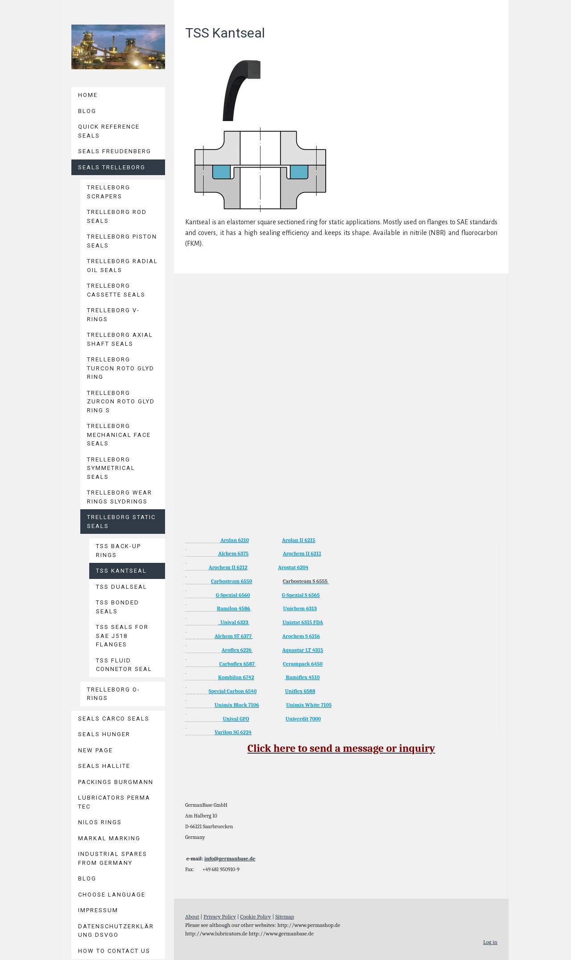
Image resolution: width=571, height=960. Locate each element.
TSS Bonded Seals (117, 607)
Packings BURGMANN (115, 782)
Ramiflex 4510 (303, 677)
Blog (87, 111)
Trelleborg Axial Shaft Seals (120, 339)
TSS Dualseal (121, 586)
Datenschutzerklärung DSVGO (116, 931)
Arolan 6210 (234, 540)
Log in (490, 942)
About (192, 916)
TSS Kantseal (121, 570)
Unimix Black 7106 (237, 705)
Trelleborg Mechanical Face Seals (119, 435)
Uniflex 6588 (300, 691)
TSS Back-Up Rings (118, 550)
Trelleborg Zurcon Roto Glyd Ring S (121, 402)
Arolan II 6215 (298, 540)
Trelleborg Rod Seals (117, 216)
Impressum (98, 910)
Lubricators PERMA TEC (114, 802)
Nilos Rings (100, 822)
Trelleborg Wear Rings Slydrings (119, 497)
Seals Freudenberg (114, 151)
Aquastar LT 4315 (302, 650)
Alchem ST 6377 (233, 636)
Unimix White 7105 (308, 705)
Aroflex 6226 (237, 650)
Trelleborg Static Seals (121, 521)
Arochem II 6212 (228, 567)
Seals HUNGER (104, 734)
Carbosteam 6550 (231, 581)
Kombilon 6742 (236, 677)
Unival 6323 (233, 622)
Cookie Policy (255, 916)
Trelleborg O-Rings (113, 694)
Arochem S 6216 (301, 636)
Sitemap (284, 916)
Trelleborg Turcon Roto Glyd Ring (120, 368)
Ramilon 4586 (233, 608)
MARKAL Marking (109, 838)
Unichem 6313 (300, 608)
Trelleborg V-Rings (113, 315)
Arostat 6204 (293, 567)
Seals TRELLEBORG (111, 167)
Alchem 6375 (233, 553)
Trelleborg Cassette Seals (116, 290)
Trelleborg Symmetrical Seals (111, 468)
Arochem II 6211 (302, 553)
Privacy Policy (219, 916)
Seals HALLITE (104, 766)
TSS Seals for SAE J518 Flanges (122, 636)
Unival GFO (236, 719)
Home (88, 95)
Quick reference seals (109, 131)
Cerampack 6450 (303, 664)
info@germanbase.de (229, 858)
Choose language (111, 894)
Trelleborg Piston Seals (122, 241)
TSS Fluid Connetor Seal (124, 665)
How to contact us (114, 950)
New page (95, 750)
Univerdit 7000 (303, 719)
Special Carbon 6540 (233, 691)
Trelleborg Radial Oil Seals (122, 265)
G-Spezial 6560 (233, 595)
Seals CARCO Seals (113, 718)
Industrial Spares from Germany (112, 858)
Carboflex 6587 (237, 664)
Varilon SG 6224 (233, 732)
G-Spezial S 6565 (301, 595)
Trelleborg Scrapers (108, 192)
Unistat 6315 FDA (302, 622)
